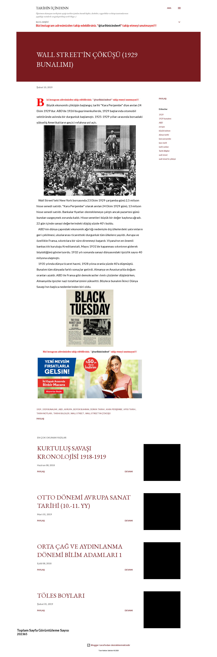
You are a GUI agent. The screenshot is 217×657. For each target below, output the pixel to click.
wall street (163, 155)
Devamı (129, 471)
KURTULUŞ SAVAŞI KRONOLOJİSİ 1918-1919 (71, 452)
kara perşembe (165, 139)
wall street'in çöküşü (167, 159)
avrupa (162, 126)
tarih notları (164, 147)
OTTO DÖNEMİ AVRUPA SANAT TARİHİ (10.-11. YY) (84, 501)
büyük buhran (164, 130)
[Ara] (169, 8)
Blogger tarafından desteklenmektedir (108, 645)
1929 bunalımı (165, 118)
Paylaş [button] (162, 98)
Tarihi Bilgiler (164, 151)
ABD (161, 122)
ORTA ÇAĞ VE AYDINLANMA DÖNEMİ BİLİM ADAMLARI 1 (79, 550)
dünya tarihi (164, 134)
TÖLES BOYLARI (61, 595)
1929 (161, 114)
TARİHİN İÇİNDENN (52, 8)
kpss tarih (163, 143)
